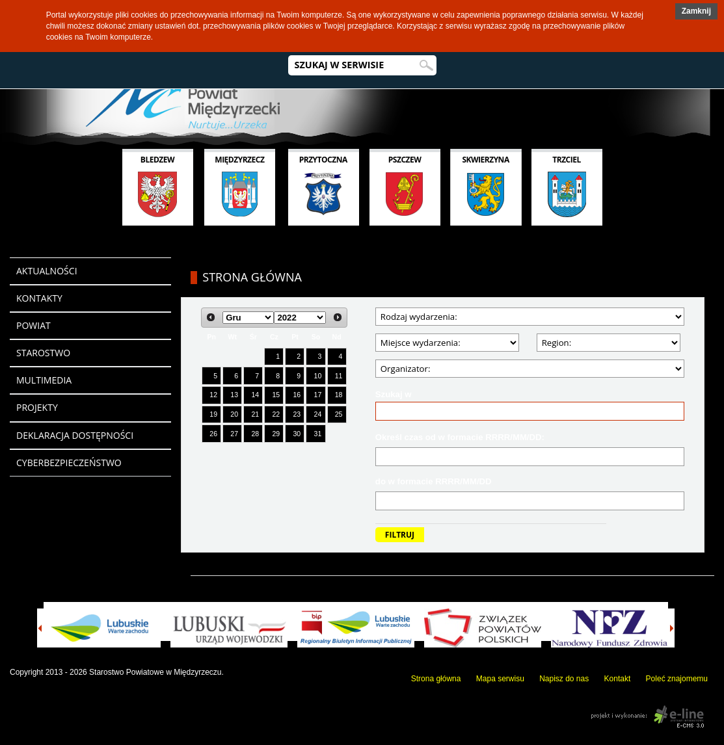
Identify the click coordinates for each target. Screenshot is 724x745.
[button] (696, 11)
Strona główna (436, 678)
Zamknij (696, 11)
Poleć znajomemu (677, 678)
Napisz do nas (564, 678)
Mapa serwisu (500, 678)
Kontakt (617, 678)
